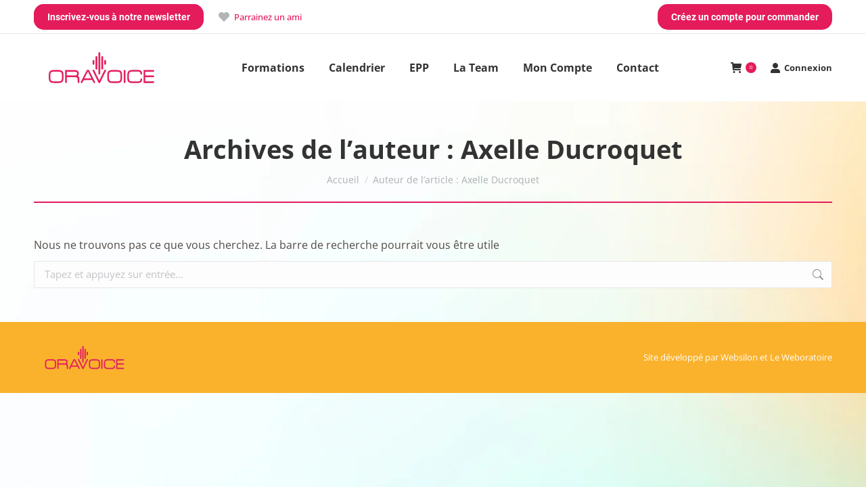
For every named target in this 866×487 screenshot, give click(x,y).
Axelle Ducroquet (572, 148)
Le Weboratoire (801, 357)
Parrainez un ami (259, 17)
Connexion (801, 68)
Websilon (739, 357)
